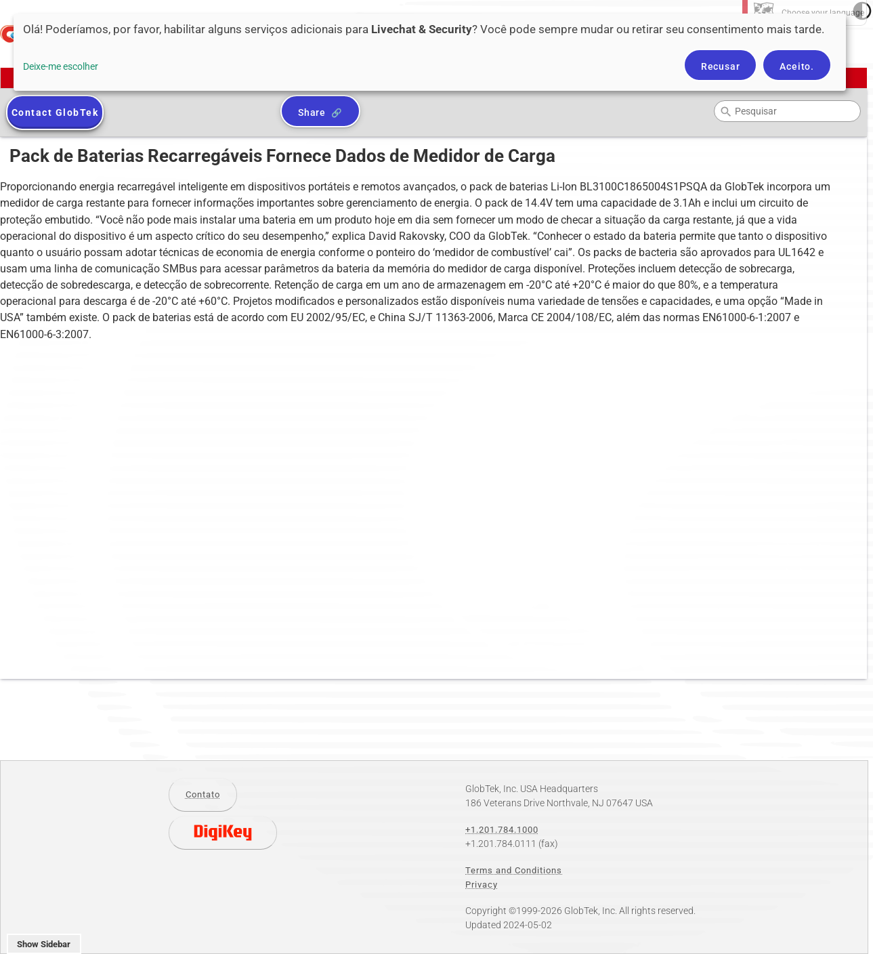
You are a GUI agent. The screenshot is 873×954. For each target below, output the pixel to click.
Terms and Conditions (513, 870)
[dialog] (430, 52)
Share (312, 112)
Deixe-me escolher (60, 66)
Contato (203, 794)
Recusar (720, 66)
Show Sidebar (43, 944)
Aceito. (797, 66)
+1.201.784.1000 (501, 830)
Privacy (481, 884)
